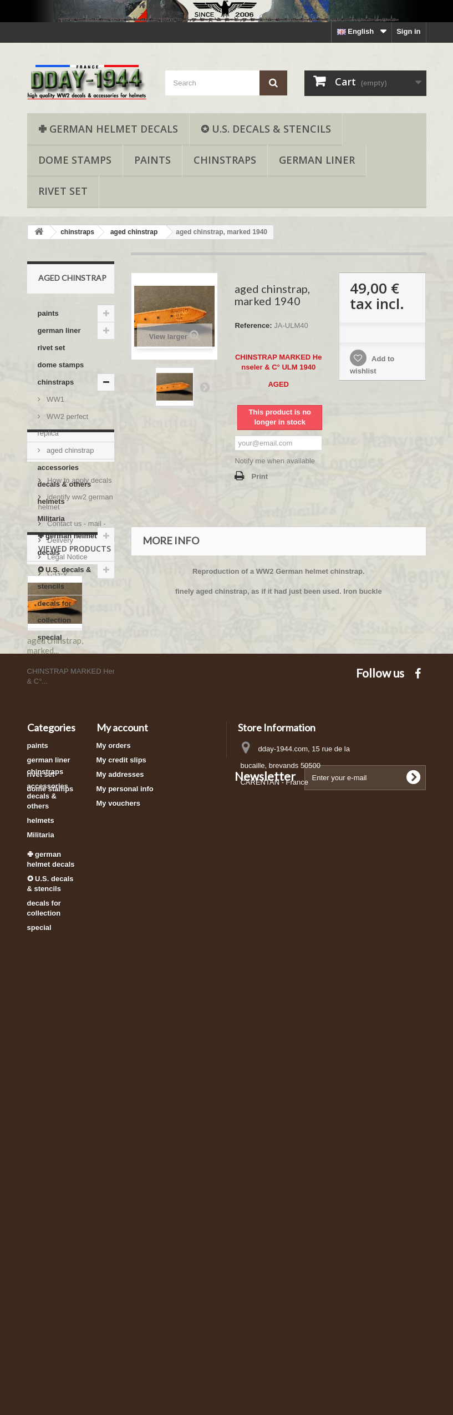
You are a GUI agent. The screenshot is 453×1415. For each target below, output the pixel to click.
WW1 (54, 399)
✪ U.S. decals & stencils (266, 128)
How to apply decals (78, 709)
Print (259, 476)
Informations (68, 679)
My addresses (120, 1155)
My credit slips (121, 1140)
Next (204, 386)
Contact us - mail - (75, 753)
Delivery (59, 769)
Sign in (408, 31)
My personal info (125, 1169)
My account (122, 1108)
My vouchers (118, 1184)
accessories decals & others (64, 475)
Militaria (51, 518)
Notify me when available (275, 461)
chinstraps (225, 159)
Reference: (253, 325)
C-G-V (56, 803)
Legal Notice (66, 786)
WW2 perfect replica (63, 424)
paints (152, 159)
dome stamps (74, 159)
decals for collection (55, 611)
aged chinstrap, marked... (55, 941)
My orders (113, 1126)
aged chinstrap (69, 450)
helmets (51, 501)
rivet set (63, 191)
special (50, 637)
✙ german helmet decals (108, 128)
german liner (317, 159)
